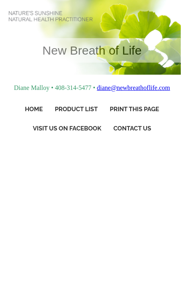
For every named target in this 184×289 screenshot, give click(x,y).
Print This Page (134, 109)
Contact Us (132, 128)
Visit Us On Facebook (67, 128)
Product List (76, 109)
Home (34, 109)
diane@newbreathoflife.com (133, 87)
